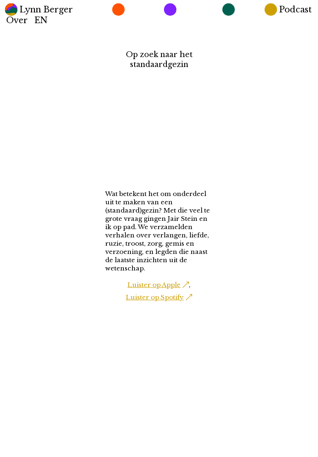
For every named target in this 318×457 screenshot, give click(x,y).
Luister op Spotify (155, 297)
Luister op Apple (154, 285)
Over (17, 20)
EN (41, 20)
